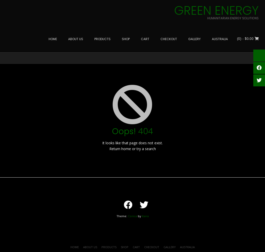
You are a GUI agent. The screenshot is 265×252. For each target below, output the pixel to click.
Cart (136, 247)
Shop (124, 247)
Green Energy (216, 11)
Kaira (145, 216)
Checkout (151, 247)
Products (108, 247)
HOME (74, 247)
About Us (90, 247)
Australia (187, 247)
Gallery (170, 247)
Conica (132, 216)
